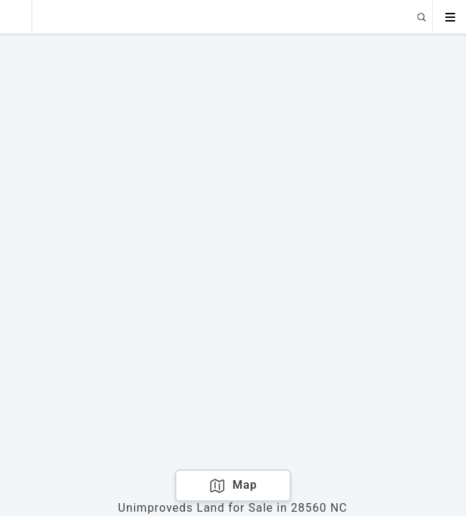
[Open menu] (449, 17)
